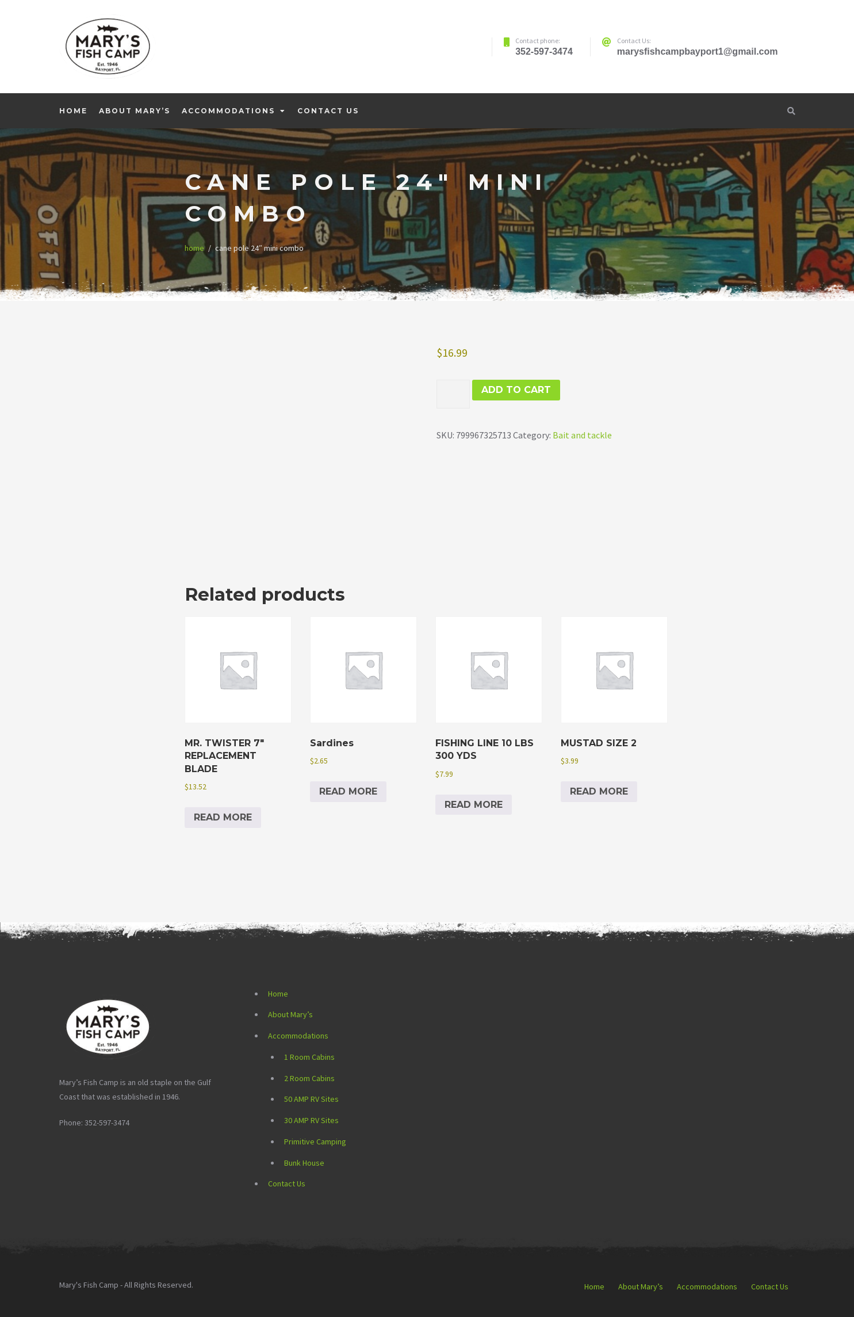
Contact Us (328, 110)
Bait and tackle (582, 435)
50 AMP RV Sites (311, 1099)
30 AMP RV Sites (311, 1120)
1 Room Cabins (309, 1057)
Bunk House (304, 1163)
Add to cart (516, 389)
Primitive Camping (315, 1141)
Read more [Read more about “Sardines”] (348, 791)
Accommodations (228, 110)
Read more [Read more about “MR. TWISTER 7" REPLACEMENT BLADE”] (223, 817)
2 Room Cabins (309, 1078)
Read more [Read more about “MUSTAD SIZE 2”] (599, 791)
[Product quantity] (453, 394)
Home (73, 110)
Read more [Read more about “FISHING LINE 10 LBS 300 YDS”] (474, 804)
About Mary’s (134, 110)
